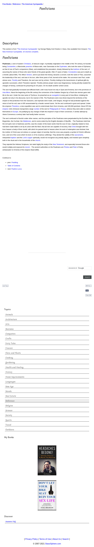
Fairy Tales (10, 343)
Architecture (11, 319)
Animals (9, 314)
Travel (8, 425)
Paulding (15, 162)
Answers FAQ (10, 521)
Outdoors (9, 429)
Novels (8, 391)
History (8, 372)
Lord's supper (27, 138)
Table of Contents (13, 166)
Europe (15, 112)
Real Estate (10, 396)
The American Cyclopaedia (27, 49)
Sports (8, 420)
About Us (57, 539)
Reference (9, 401)
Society (8, 415)
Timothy (15, 80)
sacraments (79, 135)
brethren (76, 69)
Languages (10, 381)
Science (8, 410)
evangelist (55, 95)
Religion (9, 405)
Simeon (29, 75)
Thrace (63, 109)
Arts (7, 324)
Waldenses (27, 121)
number (36, 109)
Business (9, 329)
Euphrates (63, 66)
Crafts (8, 338)
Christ (74, 127)
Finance (9, 348)
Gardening (10, 362)
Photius (66, 147)
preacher (29, 66)
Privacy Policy (31, 539)
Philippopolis (54, 109)
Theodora (15, 106)
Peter (75, 147)
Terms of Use (45, 539)
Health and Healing (14, 367)
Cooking (9, 357)
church (37, 140)
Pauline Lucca (16, 169)
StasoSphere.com (53, 544)
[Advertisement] (47, 24)
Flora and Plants (13, 353)
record (27, 147)
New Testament (58, 144)
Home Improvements (14, 377)
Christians (27, 64)
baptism (13, 138)
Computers (10, 333)
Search (65, 539)
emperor (5, 109)
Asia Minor (6, 92)
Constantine (11, 66)
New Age (9, 386)
